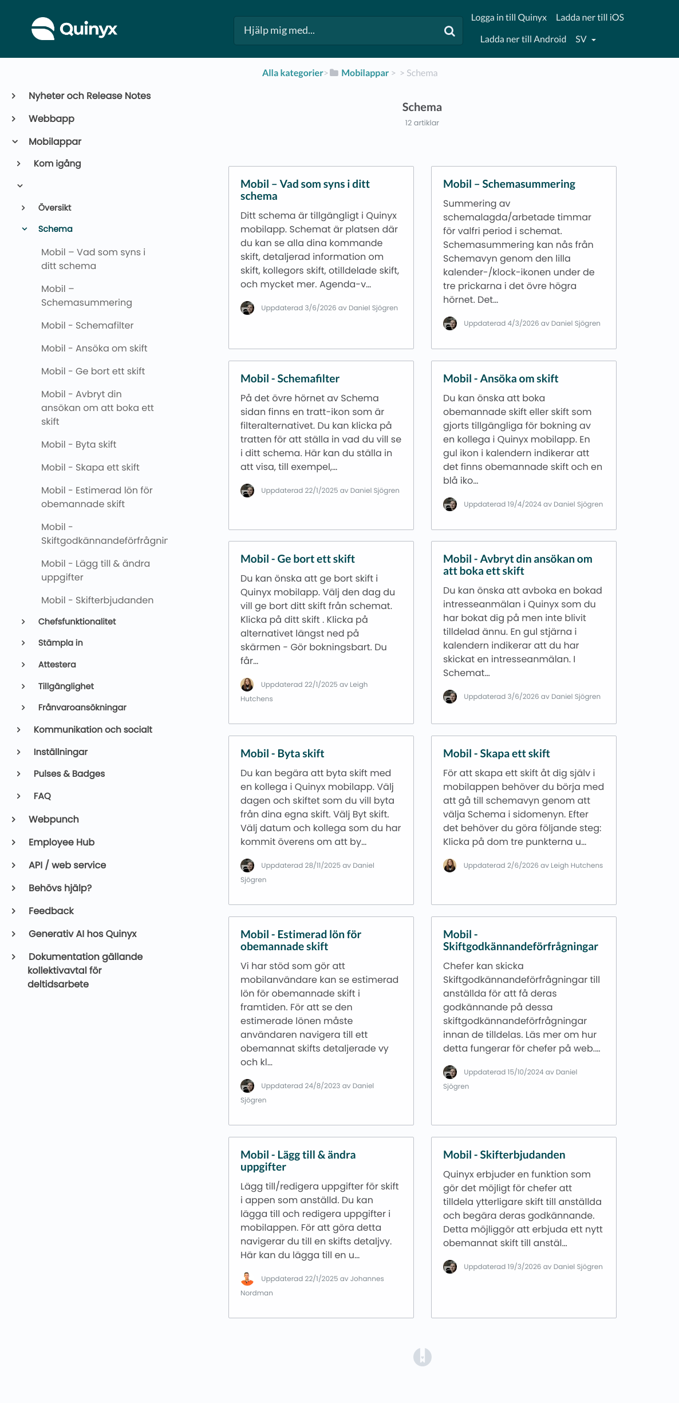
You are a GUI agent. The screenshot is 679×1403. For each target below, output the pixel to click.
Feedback (50, 911)
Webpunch (53, 819)
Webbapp (50, 118)
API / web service (66, 865)
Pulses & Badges (68, 774)
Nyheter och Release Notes (89, 95)
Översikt (53, 208)
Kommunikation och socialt (92, 730)
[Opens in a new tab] (422, 1356)
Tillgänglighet (65, 687)
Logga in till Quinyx (509, 17)
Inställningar (60, 752)
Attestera (56, 665)
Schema (54, 229)
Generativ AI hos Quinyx (81, 933)
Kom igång (56, 164)
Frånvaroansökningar (81, 708)
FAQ (41, 797)
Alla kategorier (292, 73)
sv (581, 39)
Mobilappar (54, 141)
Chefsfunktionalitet (76, 622)
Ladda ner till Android (523, 39)
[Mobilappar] (359, 73)
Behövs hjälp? (59, 888)
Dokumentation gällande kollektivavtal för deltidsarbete (85, 970)
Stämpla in (59, 643)
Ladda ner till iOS (590, 17)
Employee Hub (60, 842)
